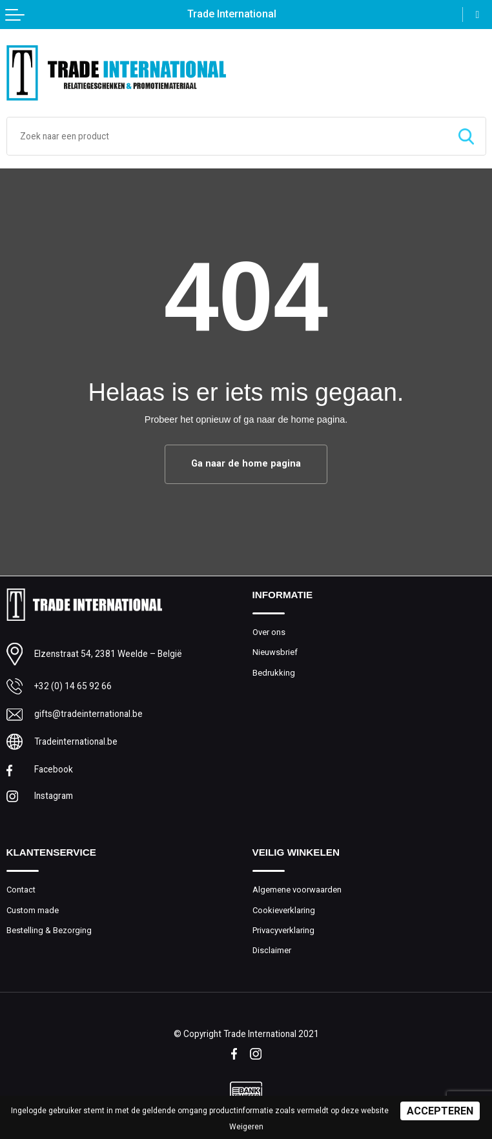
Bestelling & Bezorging (49, 930)
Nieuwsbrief (275, 652)
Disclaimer (271, 950)
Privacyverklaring (283, 930)
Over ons (268, 632)
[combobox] (227, 136)
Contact (21, 889)
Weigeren (246, 1126)
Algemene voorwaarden (297, 889)
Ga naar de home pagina (246, 463)
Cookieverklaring (283, 910)
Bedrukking (273, 673)
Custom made (32, 910)
